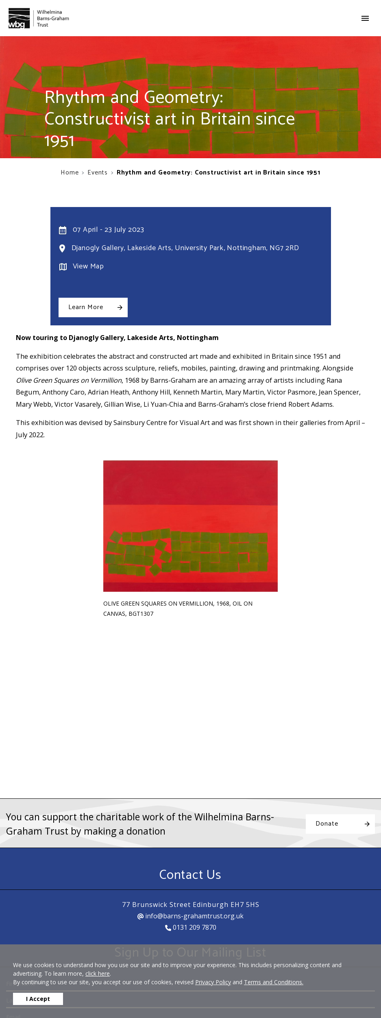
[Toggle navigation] (365, 18)
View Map (88, 266)
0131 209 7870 (190, 927)
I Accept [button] (38, 999)
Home (69, 172)
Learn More (85, 307)
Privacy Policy (213, 982)
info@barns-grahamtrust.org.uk (190, 915)
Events (97, 172)
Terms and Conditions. (273, 982)
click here (97, 973)
